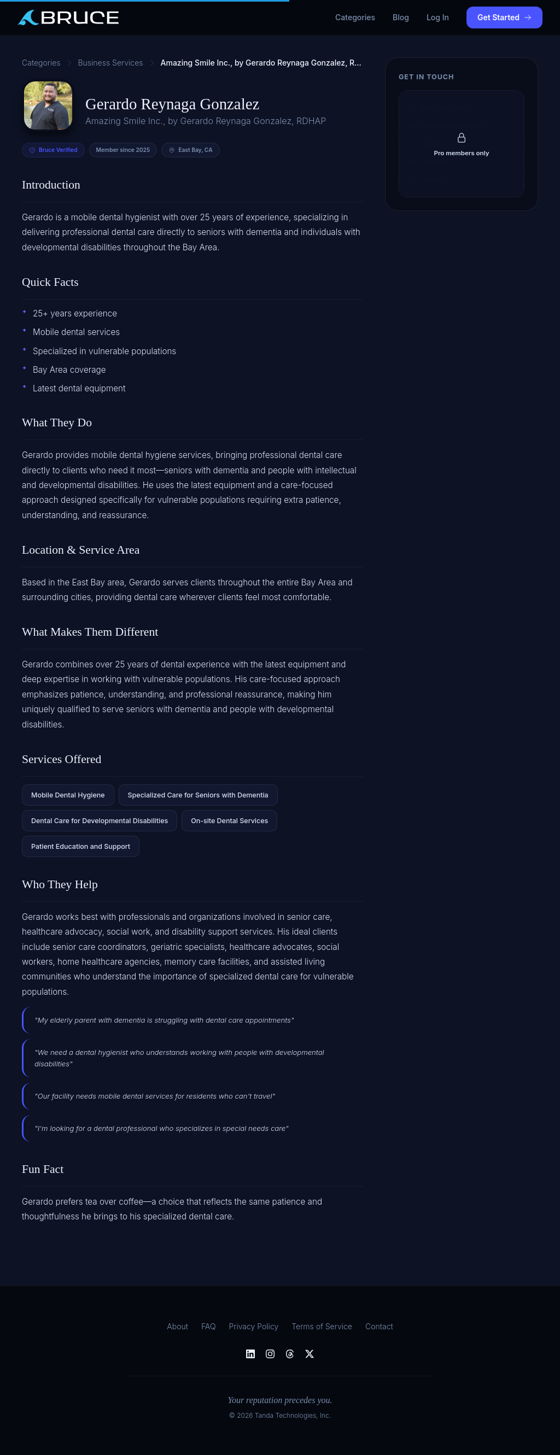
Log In (438, 17)
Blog (401, 17)
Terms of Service (321, 1326)
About (177, 1326)
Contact (379, 1326)
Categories (355, 17)
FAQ (208, 1326)
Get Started (504, 17)
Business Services (110, 62)
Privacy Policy (254, 1326)
